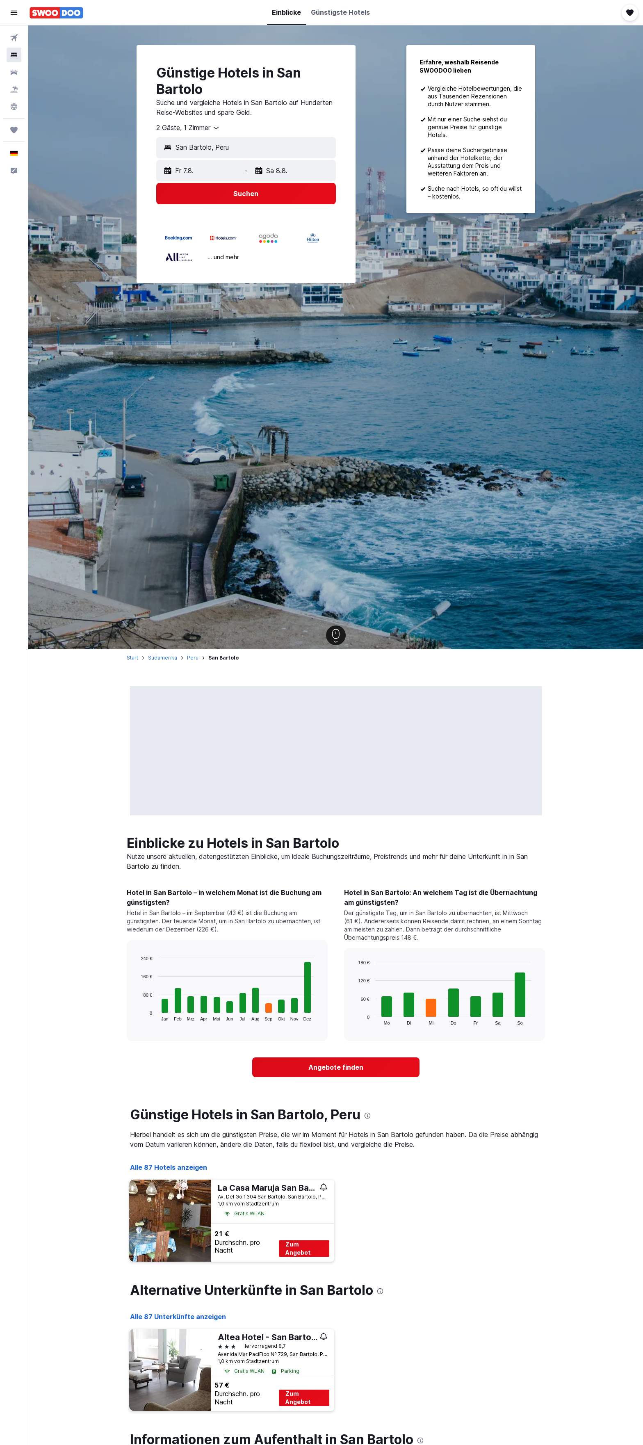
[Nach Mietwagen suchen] (14, 72)
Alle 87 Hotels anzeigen (168, 1167)
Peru (192, 658)
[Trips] (14, 130)
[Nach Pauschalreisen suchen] (14, 89)
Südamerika (162, 658)
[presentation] (367, 1115)
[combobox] (188, 128)
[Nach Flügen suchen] (14, 38)
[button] (14, 13)
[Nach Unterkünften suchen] (14, 55)
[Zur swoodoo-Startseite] (56, 12)
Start (132, 658)
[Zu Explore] (14, 106)
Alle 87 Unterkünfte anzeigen (178, 1317)
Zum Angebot (297, 1248)
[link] (336, 1067)
